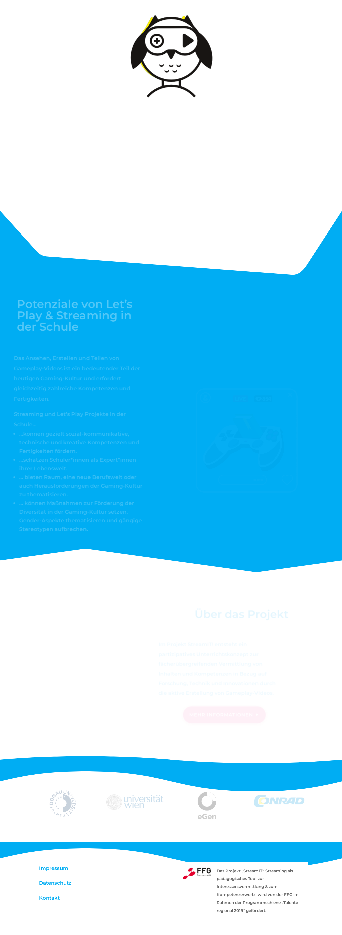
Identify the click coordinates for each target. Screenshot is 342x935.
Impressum (53, 868)
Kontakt (49, 898)
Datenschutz (55, 883)
